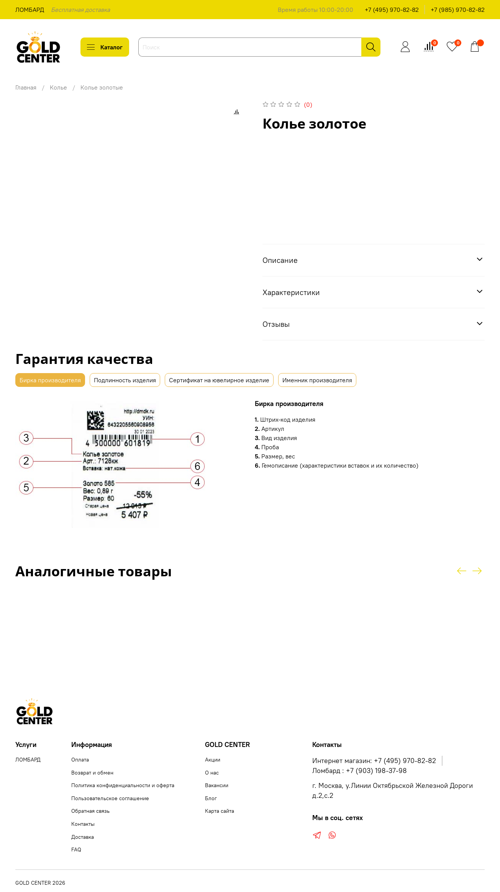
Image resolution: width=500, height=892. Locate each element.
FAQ (76, 849)
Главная (25, 87)
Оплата (80, 759)
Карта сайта (219, 810)
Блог (211, 798)
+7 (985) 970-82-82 (458, 9)
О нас (212, 772)
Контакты (83, 823)
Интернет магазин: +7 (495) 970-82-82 (374, 761)
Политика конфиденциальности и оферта (122, 785)
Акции (212, 759)
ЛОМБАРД (29, 9)
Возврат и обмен (92, 772)
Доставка (82, 836)
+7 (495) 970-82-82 (392, 9)
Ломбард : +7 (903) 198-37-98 (359, 770)
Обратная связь (90, 810)
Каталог (105, 47)
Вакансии (216, 785)
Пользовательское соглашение (110, 798)
